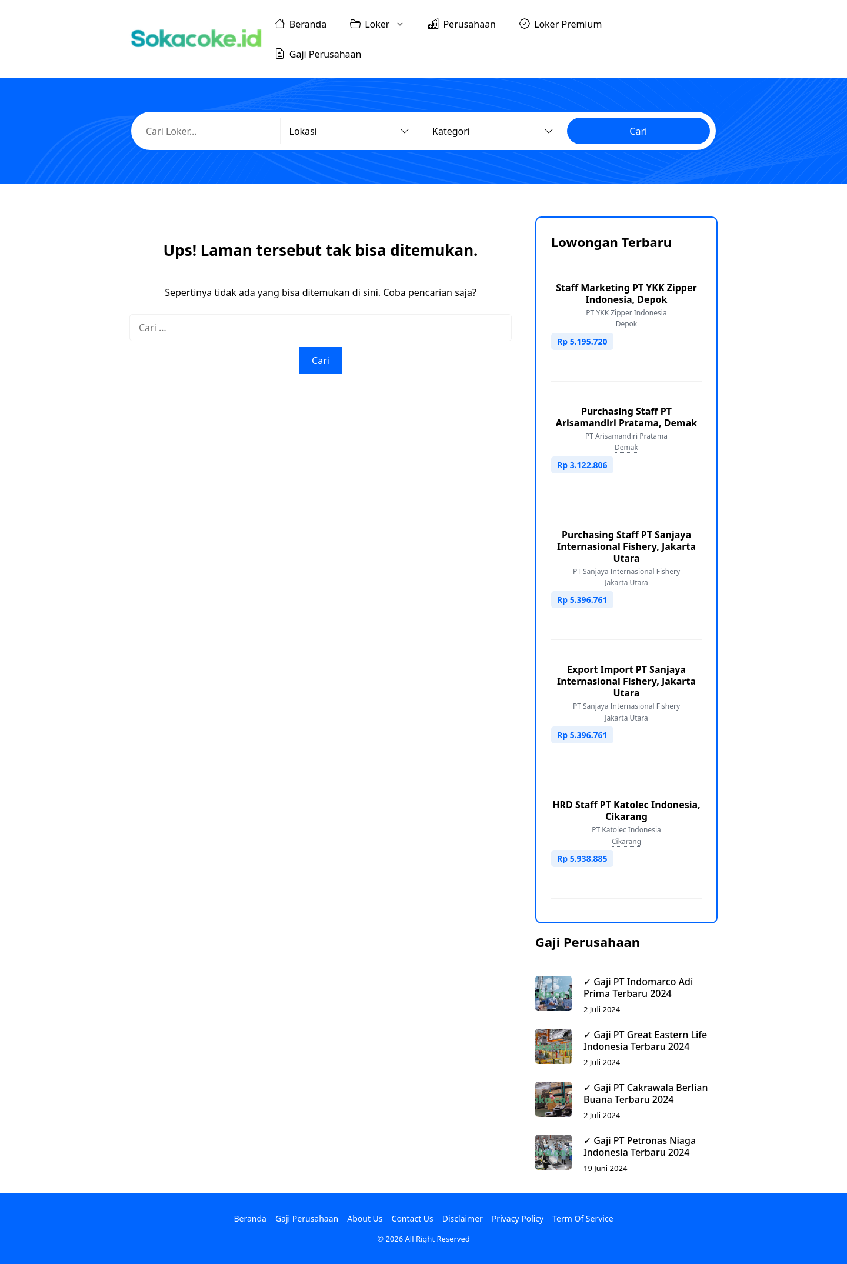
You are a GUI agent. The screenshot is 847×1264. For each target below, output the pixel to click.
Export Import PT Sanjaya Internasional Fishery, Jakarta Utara (626, 681)
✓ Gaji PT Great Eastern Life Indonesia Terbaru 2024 (645, 1040)
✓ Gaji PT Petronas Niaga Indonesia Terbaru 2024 (639, 1146)
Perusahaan (462, 23)
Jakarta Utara (626, 583)
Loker (383, 24)
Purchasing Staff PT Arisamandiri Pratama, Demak (626, 417)
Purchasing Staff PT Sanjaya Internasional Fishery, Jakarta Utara (626, 546)
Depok (627, 324)
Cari (638, 131)
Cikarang (626, 841)
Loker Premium (560, 23)
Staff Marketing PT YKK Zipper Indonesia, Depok (626, 293)
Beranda (300, 23)
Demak (626, 447)
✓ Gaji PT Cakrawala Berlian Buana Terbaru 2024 (645, 1093)
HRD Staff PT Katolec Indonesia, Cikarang (626, 810)
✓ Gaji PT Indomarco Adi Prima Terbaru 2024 (638, 987)
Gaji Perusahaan (318, 53)
